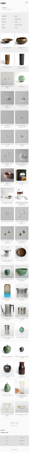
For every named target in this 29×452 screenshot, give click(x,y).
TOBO (3, 24)
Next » (17, 422)
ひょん (7, 443)
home (7, 437)
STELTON (4, 21)
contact (22, 443)
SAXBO (16, 16)
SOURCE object (18, 18)
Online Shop (4, 9)
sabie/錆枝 (4, 16)
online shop (21, 440)
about (21, 437)
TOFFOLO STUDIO (18, 24)
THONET (16, 21)
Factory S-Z (9, 9)
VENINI (3, 27)
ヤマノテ (16, 27)
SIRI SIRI (4, 18)
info (7, 440)
